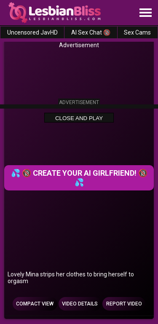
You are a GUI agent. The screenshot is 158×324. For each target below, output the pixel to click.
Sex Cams (137, 32)
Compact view (35, 304)
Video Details (80, 304)
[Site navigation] (145, 13)
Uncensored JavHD (32, 32)
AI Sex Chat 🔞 (90, 32)
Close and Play (79, 118)
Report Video (124, 304)
